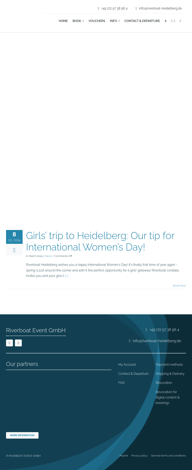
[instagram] (18, 343)
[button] (165, 21)
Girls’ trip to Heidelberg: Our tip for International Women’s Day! (100, 241)
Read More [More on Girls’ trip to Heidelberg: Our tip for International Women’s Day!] (179, 285)
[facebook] (9, 343)
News (48, 256)
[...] (66, 276)
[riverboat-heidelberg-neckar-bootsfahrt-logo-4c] (18, 5)
